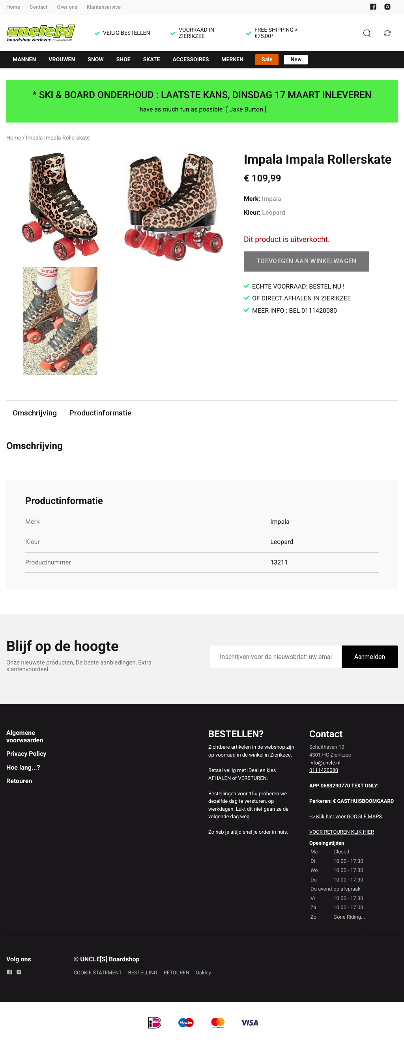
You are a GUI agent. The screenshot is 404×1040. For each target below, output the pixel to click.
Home (13, 7)
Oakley (203, 973)
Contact (39, 7)
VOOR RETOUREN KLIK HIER (341, 832)
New (295, 60)
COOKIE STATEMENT (98, 973)
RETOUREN (176, 973)
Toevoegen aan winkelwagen (306, 261)
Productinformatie (100, 412)
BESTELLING (142, 973)
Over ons (67, 7)
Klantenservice (104, 7)
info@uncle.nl (324, 763)
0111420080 (323, 771)
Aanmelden (369, 657)
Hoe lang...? (23, 767)
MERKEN (232, 60)
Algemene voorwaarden (24, 736)
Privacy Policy (26, 753)
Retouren (19, 781)
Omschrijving (35, 412)
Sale (267, 60)
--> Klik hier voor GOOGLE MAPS (345, 817)
